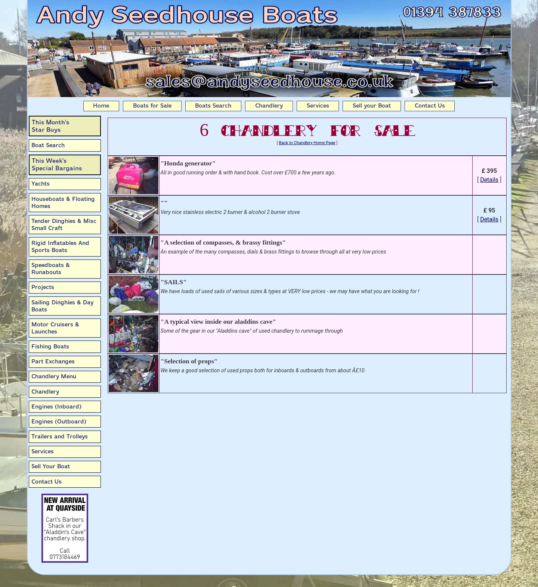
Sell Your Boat (50, 466)
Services (318, 105)
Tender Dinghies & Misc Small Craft (63, 225)
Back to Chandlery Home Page (307, 142)
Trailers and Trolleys (59, 436)
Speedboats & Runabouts (50, 269)
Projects (42, 287)
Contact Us (430, 105)
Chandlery (269, 105)
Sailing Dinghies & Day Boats (62, 306)
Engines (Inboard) (56, 406)
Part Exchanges (53, 361)
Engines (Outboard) (58, 421)
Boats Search (213, 105)
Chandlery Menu (53, 376)
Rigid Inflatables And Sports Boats (60, 247)
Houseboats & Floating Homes (63, 202)
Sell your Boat (372, 105)
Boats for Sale (152, 105)
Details (489, 179)
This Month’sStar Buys (50, 126)
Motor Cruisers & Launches (55, 328)
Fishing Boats (50, 346)
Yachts (40, 183)
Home (101, 105)
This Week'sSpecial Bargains (57, 164)
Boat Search (48, 145)
